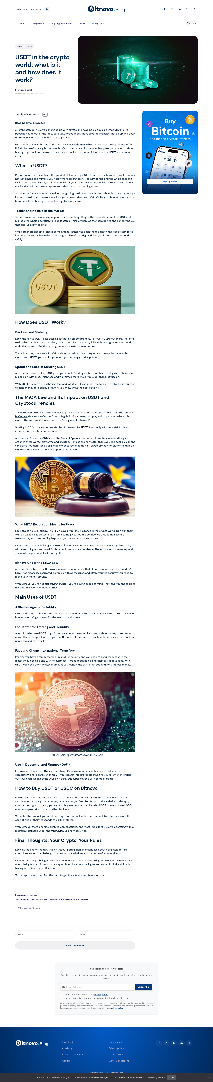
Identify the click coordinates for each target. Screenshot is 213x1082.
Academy (67, 1048)
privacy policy (100, 994)
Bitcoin (66, 637)
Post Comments (75, 945)
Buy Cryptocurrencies (62, 23)
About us (67, 1060)
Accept (171, 1077)
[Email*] (105, 934)
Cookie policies (117, 1054)
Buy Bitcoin (68, 1042)
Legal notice (115, 1042)
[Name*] (44, 934)
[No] (209, 1077)
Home (21, 23)
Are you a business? (72, 1054)
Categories (37, 23)
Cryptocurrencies (24, 46)
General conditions (119, 1060)
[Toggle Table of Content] (43, 114)
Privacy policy (116, 1048)
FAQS (82, 23)
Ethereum (81, 637)
